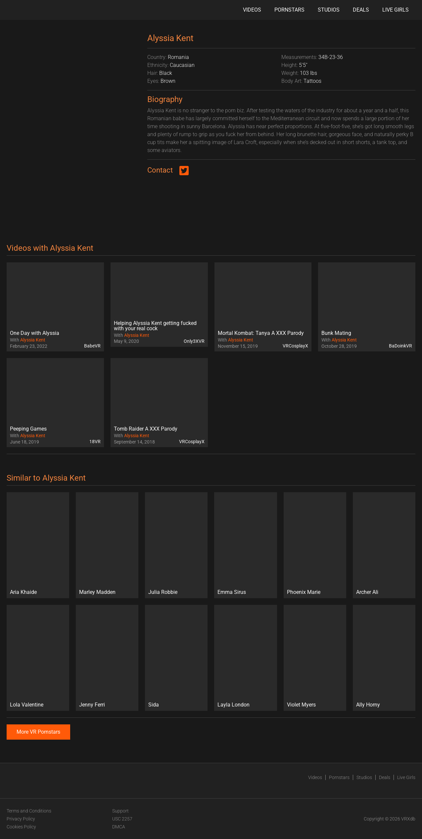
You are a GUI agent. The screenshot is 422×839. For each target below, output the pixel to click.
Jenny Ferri (92, 705)
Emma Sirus (231, 592)
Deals (361, 10)
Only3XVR (194, 341)
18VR (95, 441)
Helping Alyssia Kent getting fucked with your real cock (155, 326)
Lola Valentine (26, 705)
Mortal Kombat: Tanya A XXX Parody (261, 333)
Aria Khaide (23, 592)
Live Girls (395, 10)
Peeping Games (28, 429)
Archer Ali (367, 592)
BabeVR (92, 345)
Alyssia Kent (32, 339)
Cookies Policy (21, 826)
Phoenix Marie (303, 592)
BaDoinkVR (400, 345)
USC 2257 (122, 818)
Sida (153, 705)
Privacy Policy (21, 818)
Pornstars (289, 10)
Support (120, 810)
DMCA (118, 826)
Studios (329, 10)
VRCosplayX (295, 345)
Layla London (233, 705)
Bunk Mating (336, 333)
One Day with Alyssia (34, 333)
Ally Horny (368, 705)
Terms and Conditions (29, 810)
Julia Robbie (162, 592)
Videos (252, 10)
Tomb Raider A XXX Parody (145, 429)
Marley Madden (97, 592)
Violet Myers (301, 705)
